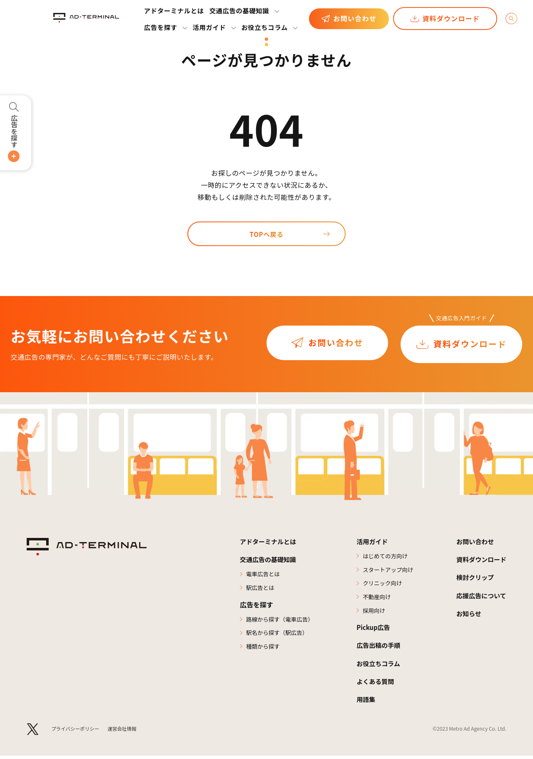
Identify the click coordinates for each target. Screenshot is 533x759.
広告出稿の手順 (378, 648)
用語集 (365, 702)
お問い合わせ (354, 18)
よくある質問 (375, 684)
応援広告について (479, 596)
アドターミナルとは (174, 10)
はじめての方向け (384, 557)
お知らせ (466, 614)
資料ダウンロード (451, 18)
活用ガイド (372, 542)
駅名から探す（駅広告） (278, 635)
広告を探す (14, 131)
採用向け (373, 613)
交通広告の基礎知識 (239, 10)
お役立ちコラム (264, 27)
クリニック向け (381, 585)
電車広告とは (263, 575)
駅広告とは (260, 589)
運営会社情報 (125, 731)
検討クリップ (473, 578)
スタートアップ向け (387, 571)
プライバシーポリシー (77, 731)
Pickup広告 (373, 630)
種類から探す (263, 649)
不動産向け (376, 599)
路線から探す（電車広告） (281, 621)
